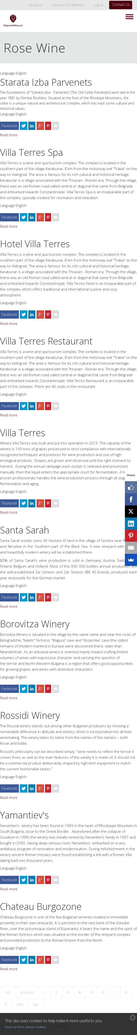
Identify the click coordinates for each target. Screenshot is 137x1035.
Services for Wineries (68, 5)
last (35, 1004)
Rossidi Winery (30, 715)
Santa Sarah (24, 530)
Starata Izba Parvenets (46, 82)
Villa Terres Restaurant (46, 341)
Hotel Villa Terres (35, 243)
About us (36, 5)
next (19, 1004)
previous (27, 992)
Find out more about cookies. (26, 1027)
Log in (98, 5)
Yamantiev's (24, 815)
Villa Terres (22, 432)
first (8, 992)
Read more (8, 135)
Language (7, 73)
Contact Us (121, 4)
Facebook (9, 125)
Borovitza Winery (34, 623)
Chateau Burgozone (41, 906)
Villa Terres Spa (31, 152)
